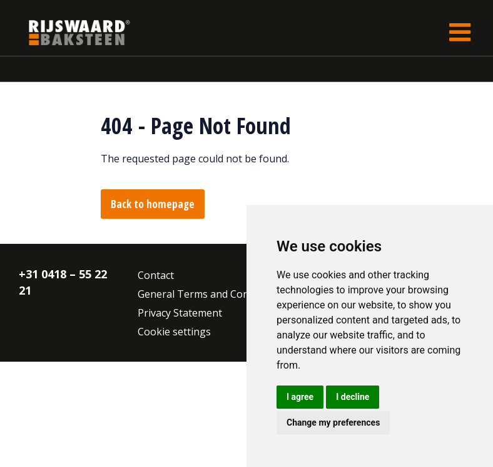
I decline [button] (352, 397)
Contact (156, 275)
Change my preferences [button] (333, 422)
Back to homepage (153, 204)
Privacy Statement (180, 313)
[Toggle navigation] (459, 32)
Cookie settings (174, 331)
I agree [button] (300, 397)
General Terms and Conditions (209, 294)
